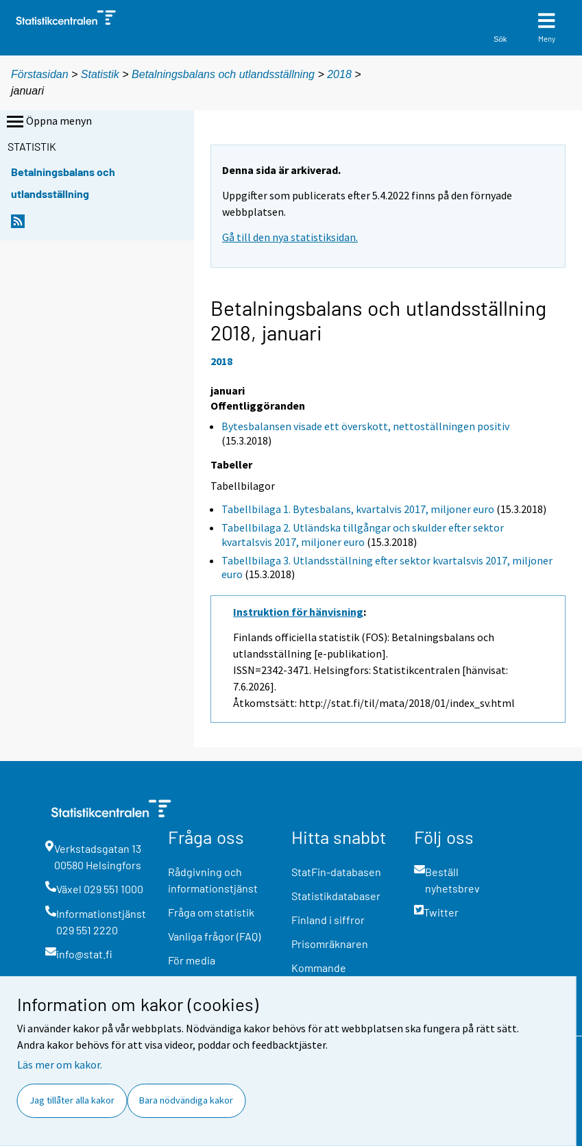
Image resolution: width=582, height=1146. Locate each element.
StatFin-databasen (336, 871)
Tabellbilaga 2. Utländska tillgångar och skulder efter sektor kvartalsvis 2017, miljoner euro (362, 535)
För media (191, 960)
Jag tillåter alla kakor (71, 1100)
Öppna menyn (48, 122)
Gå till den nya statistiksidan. (290, 237)
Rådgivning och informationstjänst (213, 880)
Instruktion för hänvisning (298, 612)
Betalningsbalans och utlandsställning (223, 74)
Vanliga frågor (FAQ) (214, 936)
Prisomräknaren (329, 943)
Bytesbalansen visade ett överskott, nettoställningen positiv (365, 426)
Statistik (100, 74)
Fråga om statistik (211, 912)
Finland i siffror (328, 919)
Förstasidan (40, 74)
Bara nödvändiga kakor (186, 1100)
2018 (339, 74)
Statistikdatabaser (335, 895)
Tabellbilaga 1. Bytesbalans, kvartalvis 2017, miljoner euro (357, 509)
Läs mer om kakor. (59, 1064)
